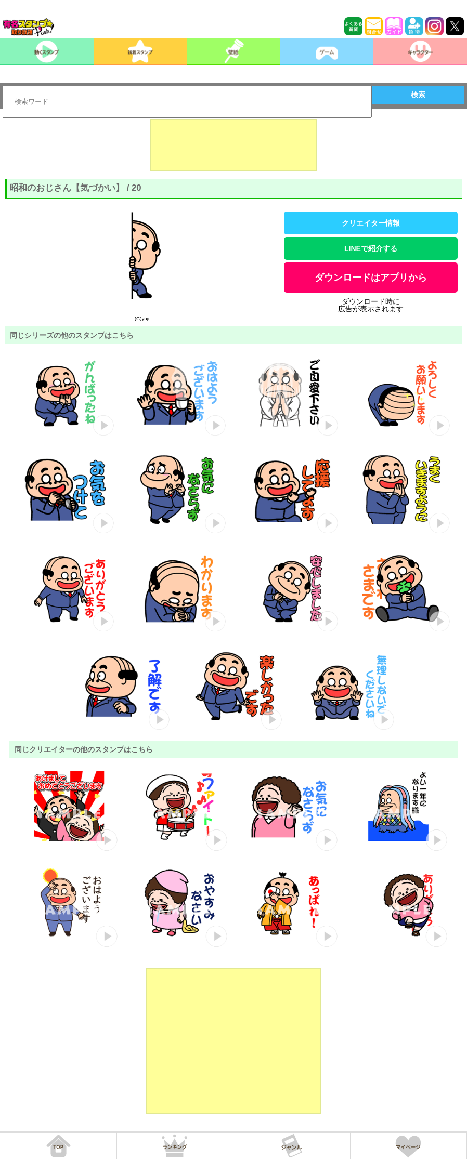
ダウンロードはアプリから (371, 277)
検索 (418, 94)
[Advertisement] (233, 145)
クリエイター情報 (371, 223)
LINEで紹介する (370, 248)
